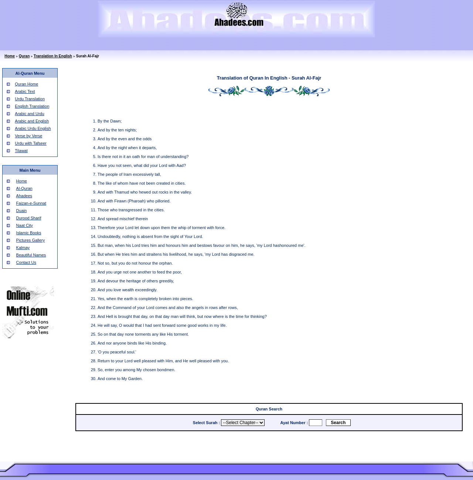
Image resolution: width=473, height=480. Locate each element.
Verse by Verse (28, 136)
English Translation (32, 106)
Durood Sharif (28, 218)
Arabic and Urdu (29, 113)
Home (9, 56)
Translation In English (53, 56)
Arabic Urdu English (33, 128)
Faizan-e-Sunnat (31, 203)
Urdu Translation (30, 99)
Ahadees (24, 196)
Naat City (24, 225)
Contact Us (26, 262)
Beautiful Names (31, 255)
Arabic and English (32, 121)
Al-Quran (24, 188)
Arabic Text (25, 91)
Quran (24, 56)
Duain (21, 210)
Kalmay (23, 247)
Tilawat (21, 150)
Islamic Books (28, 233)
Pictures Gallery (30, 240)
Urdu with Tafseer (30, 143)
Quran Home (26, 84)
